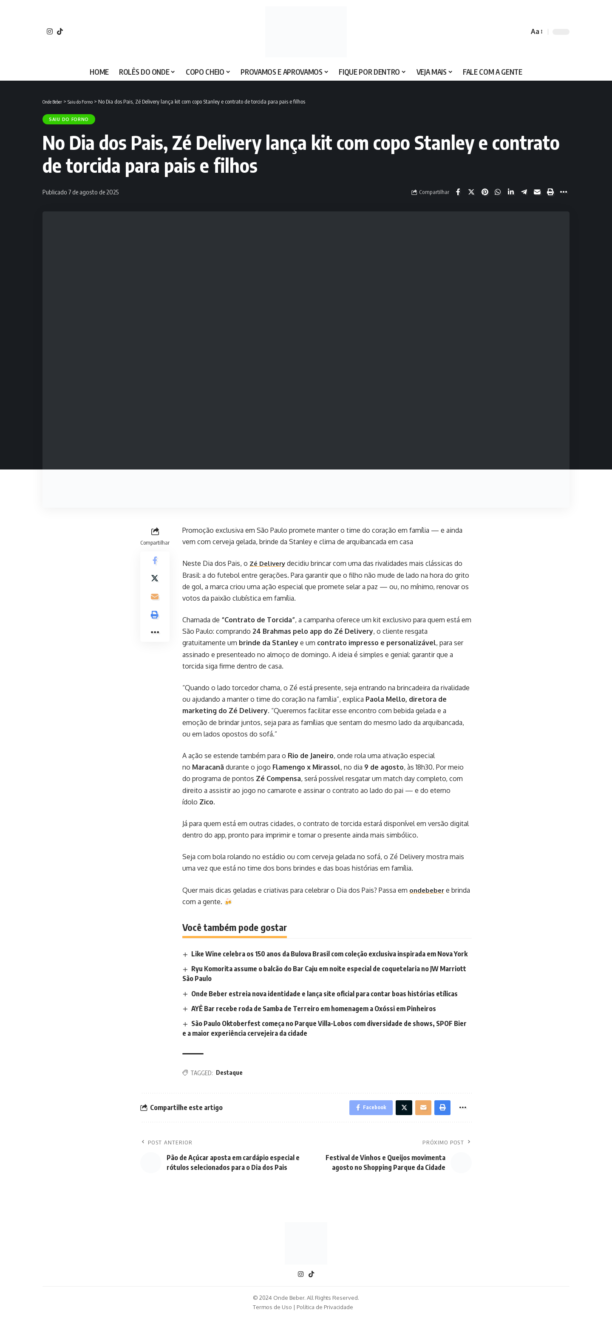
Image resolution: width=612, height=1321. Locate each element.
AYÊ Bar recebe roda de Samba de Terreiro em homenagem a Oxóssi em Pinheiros (314, 1008)
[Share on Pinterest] (484, 192)
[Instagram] (50, 31)
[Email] (537, 192)
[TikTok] (60, 31)
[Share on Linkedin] (511, 192)
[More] (564, 192)
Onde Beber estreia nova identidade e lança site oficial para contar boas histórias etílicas (325, 993)
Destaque (229, 1072)
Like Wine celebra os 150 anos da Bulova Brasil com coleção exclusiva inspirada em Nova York (330, 954)
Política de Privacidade (325, 1310)
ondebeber (427, 890)
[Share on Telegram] (524, 192)
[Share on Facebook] (458, 192)
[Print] (550, 192)
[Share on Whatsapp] (498, 192)
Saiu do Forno (69, 119)
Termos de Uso (272, 1310)
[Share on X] (471, 192)
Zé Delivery (269, 563)
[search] (520, 32)
